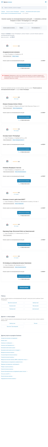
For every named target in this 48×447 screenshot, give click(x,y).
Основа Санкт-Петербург (11, 136)
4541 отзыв (16, 98)
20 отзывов (16, 257)
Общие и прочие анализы (7, 366)
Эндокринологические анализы (9, 378)
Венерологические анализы (8, 352)
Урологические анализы (7, 376)
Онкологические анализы (7, 369)
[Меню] (46, 2)
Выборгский (35, 302)
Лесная (35, 323)
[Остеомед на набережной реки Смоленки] (7, 256)
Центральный (35, 308)
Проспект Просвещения (12, 326)
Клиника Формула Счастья (12, 167)
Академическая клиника (11, 52)
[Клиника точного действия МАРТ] (7, 193)
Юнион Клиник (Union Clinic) (12, 104)
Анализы (22, 11)
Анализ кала (4, 340)
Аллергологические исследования (9, 338)
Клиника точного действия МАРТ (14, 199)
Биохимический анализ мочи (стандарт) (11, 350)
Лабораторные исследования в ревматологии (12, 362)
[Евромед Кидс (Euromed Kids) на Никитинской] (7, 224)
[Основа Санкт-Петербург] (7, 129)
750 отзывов (16, 130)
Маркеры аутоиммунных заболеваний (10, 364)
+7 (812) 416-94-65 (23, 68)
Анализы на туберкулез (7, 343)
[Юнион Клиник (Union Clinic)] (7, 97)
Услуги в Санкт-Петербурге (12, 11)
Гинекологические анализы (8, 357)
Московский (35, 305)
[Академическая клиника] (7, 45)
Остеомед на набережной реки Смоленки (17, 263)
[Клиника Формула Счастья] (7, 161)
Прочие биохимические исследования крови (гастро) (14, 371)
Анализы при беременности (8, 345)
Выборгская (12, 323)
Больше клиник (24, 287)
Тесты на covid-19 (6, 374)
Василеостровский (12, 302)
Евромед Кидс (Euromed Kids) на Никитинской (18, 231)
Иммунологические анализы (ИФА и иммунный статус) (14, 359)
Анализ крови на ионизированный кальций (11, 13)
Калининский (12, 305)
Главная (3, 11)
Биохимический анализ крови (33, 11)
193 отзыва (16, 226)
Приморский (12, 308)
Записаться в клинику (24, 65)
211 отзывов (16, 194)
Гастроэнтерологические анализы (9, 355)
